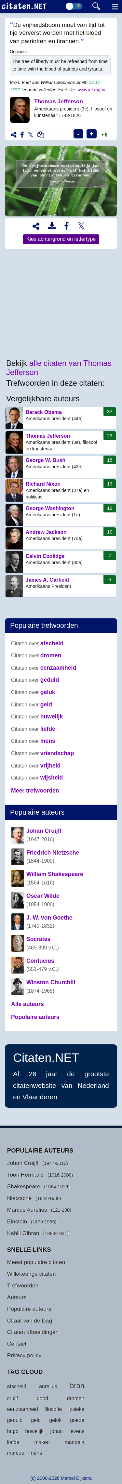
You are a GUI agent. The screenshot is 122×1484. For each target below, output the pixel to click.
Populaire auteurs (29, 1309)
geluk (33, 692)
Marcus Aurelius (27, 1210)
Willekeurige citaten (31, 1274)
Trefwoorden (22, 1285)
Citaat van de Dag (29, 1320)
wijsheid (37, 777)
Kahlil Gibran (23, 1233)
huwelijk (37, 716)
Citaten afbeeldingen (33, 1332)
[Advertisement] (61, 304)
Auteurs (17, 1297)
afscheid (37, 643)
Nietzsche (19, 1198)
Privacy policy (24, 1355)
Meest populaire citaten (36, 1262)
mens (33, 741)
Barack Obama (61, 418)
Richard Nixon (61, 490)
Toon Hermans (25, 1174)
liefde (33, 729)
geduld (35, 680)
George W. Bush (61, 467)
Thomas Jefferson (61, 442)
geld (31, 704)
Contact (17, 1343)
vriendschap (42, 753)
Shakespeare (23, 1186)
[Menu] (114, 7)
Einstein (17, 1221)
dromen (36, 655)
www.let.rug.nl (91, 89)
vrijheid (36, 765)
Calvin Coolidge (61, 562)
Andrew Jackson (61, 538)
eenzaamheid (43, 668)
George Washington (61, 515)
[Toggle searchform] (94, 6)
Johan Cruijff (23, 1163)
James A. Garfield (61, 586)
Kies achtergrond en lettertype (61, 239)
